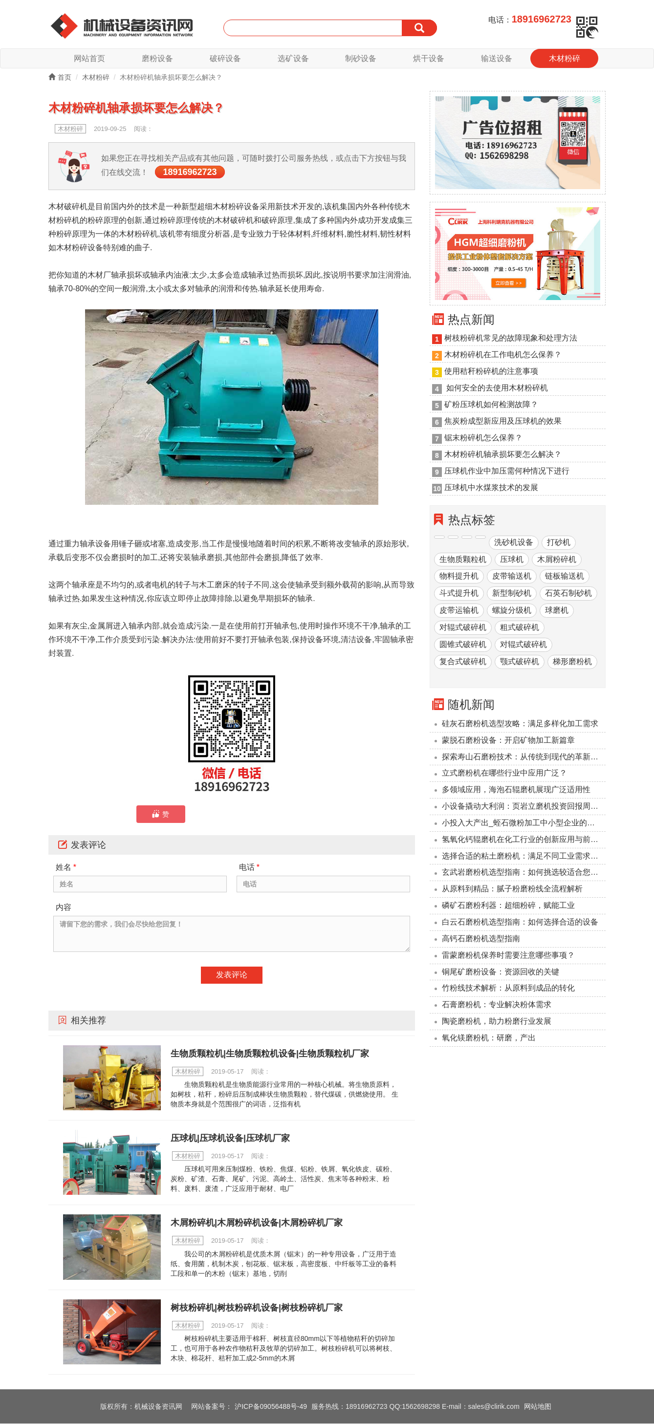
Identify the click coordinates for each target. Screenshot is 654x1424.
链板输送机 (564, 577)
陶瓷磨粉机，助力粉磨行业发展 (496, 1021)
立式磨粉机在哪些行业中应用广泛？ (504, 774)
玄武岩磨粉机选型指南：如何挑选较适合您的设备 (524, 873)
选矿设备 (293, 58)
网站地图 (537, 1407)
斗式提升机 (459, 594)
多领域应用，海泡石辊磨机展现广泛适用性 (516, 790)
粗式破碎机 (519, 628)
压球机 (511, 560)
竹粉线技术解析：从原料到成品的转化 (508, 989)
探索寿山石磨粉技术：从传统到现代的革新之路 (524, 757)
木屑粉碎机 (556, 560)
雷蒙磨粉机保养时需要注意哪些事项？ (508, 955)
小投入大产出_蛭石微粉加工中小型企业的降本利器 (524, 823)
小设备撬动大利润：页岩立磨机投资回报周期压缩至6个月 (524, 806)
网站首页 (89, 58)
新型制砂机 (511, 594)
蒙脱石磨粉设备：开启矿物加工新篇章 (508, 740)
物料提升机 (459, 577)
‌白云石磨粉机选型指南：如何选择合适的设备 (520, 922)
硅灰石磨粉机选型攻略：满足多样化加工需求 (520, 724)
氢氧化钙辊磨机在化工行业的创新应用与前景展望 (524, 840)
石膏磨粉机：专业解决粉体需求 (496, 1005)
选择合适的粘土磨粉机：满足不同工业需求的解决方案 (524, 856)
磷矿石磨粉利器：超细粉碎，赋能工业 (508, 906)
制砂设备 (360, 58)
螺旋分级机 (511, 610)
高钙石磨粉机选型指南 (481, 939)
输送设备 (496, 58)
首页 (59, 78)
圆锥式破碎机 (462, 645)
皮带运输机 (459, 610)
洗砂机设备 (513, 543)
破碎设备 (225, 58)
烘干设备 (428, 58)
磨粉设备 (157, 58)
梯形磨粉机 (572, 662)
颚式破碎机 (519, 662)
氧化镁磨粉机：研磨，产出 (489, 1038)
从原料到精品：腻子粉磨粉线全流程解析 (512, 889)
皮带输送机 (511, 577)
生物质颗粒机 (462, 560)
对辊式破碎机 (462, 628)
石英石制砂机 (568, 594)
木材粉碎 (564, 58)
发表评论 (231, 975)
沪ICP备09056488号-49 (271, 1407)
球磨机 (556, 610)
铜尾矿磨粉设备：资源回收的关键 (500, 972)
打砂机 (558, 543)
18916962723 (190, 172)
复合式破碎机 (462, 662)
